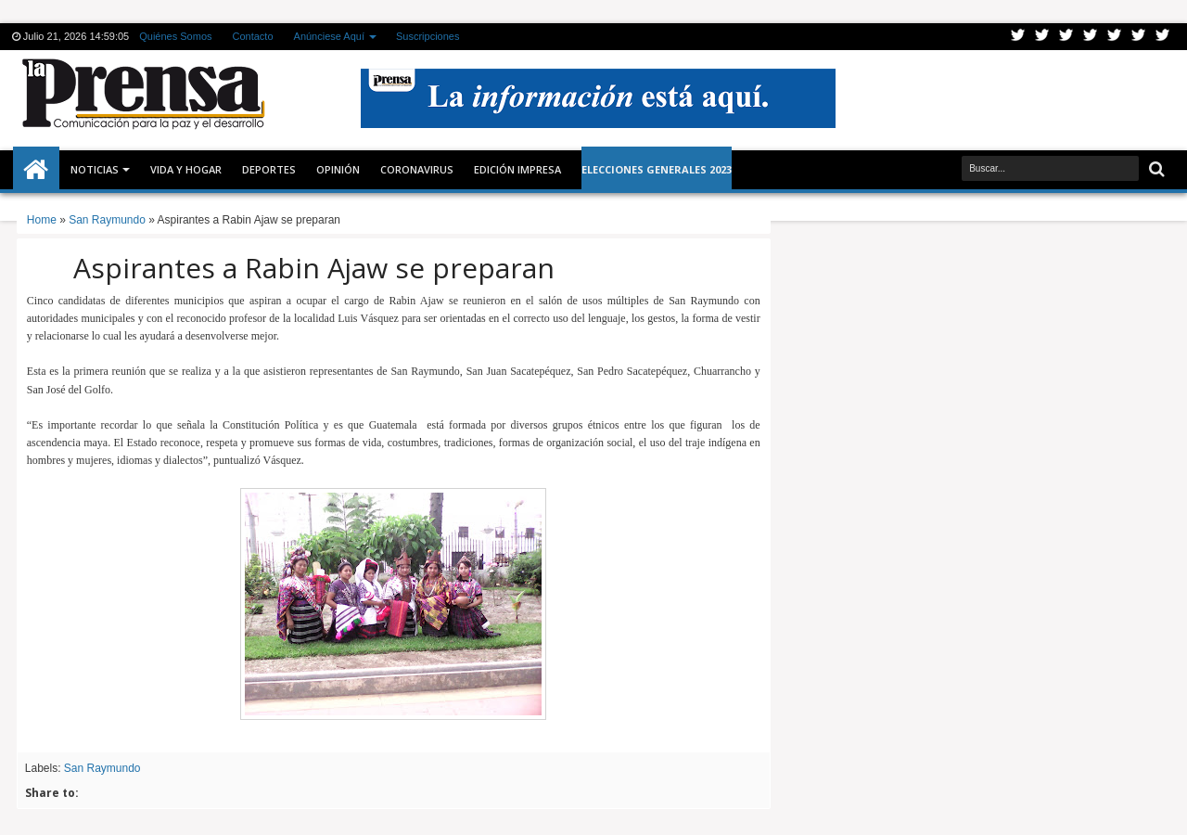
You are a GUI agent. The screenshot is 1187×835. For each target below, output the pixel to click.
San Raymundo (102, 768)
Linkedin (1115, 36)
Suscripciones (427, 36)
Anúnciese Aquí (329, 36)
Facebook (1042, 36)
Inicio (36, 170)
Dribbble (1139, 36)
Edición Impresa (517, 169)
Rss (1091, 36)
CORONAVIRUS (416, 169)
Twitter (1018, 36)
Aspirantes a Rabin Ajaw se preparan (314, 268)
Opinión (338, 169)
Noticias (94, 169)
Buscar (1155, 169)
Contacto (253, 36)
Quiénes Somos (175, 36)
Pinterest (1163, 36)
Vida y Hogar (186, 169)
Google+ (1066, 36)
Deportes (269, 169)
